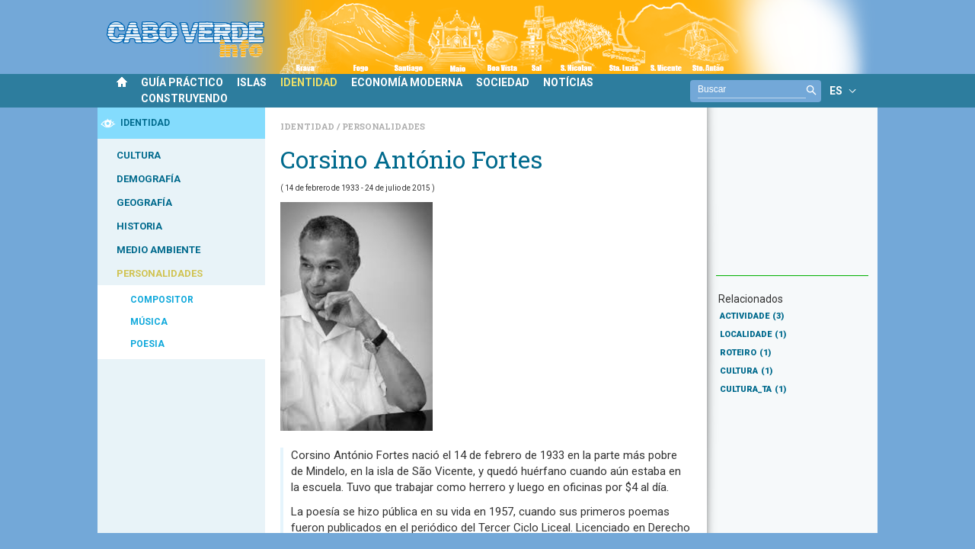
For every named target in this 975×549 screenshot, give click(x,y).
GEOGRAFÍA (144, 202)
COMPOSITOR (161, 299)
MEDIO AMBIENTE (158, 249)
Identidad (308, 126)
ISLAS (252, 82)
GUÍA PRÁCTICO (182, 82)
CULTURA (139, 155)
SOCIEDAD (502, 82)
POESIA (147, 344)
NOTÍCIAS (568, 82)
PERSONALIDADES (160, 273)
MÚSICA (149, 321)
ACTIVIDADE (752, 316)
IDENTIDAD (308, 82)
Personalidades (383, 126)
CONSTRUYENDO (184, 98)
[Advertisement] (792, 199)
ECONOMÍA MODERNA (406, 82)
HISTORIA (139, 226)
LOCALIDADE (753, 334)
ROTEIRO (745, 353)
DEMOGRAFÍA (149, 179)
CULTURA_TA (753, 389)
